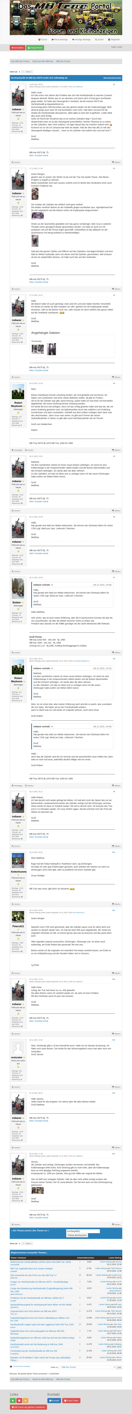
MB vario (118, 1304)
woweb (13, 1301)
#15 (113, 1154)
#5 (114, 456)
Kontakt (54, 1400)
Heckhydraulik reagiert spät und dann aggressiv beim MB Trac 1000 (42, 1324)
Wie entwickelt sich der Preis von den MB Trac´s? (33, 1275)
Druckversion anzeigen (21, 1366)
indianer (79, 981)
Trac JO (13, 1314)
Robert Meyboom (82, 661)
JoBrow (119, 1357)
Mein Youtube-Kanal (38, 155)
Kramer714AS (116, 1318)
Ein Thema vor (40, 1230)
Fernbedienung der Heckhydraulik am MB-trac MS (33, 1351)
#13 (113, 1040)
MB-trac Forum (63, 61)
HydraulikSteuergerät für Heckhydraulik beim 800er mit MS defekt (41, 1304)
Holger (13, 1340)
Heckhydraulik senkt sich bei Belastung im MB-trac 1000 (36, 1344)
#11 (113, 910)
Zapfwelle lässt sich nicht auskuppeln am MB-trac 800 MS (37, 1331)
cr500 (119, 1351)
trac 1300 (14, 1321)
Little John (117, 1324)
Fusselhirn (14, 1354)
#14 (113, 1093)
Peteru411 (80, 912)
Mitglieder (114, 39)
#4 (114, 383)
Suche (99, 39)
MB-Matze (14, 1334)
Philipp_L (14, 1360)
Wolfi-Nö (13, 1278)
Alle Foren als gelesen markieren (28, 1407)
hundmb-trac (116, 1275)
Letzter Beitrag (106, 1262)
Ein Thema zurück (22, 1230)
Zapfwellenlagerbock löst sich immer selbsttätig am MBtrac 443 (39, 1318)
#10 (113, 852)
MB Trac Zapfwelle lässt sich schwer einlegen (31, 1268)
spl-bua (119, 1262)
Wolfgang (118, 1344)
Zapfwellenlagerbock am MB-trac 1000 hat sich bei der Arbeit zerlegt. (42, 1338)
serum (12, 1327)
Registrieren (35, 48)
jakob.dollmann (16, 1294)
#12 (113, 979)
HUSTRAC (14, 1347)
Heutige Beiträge (81, 39)
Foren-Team (71, 1400)
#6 (114, 517)
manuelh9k (14, 1265)
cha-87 (13, 1285)
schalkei (13, 1271)
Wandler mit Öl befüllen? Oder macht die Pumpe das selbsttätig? (40, 1357)
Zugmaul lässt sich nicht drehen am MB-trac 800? (33, 1311)
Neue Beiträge (60, 39)
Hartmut (79, 87)
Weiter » (29, 72)
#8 (114, 659)
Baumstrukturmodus (112, 78)
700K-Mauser (116, 1268)
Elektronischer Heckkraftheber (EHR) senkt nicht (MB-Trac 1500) (40, 1262)
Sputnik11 (14, 1307)
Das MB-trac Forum (20, 61)
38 (80, 1275)
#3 (114, 295)
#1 (114, 84)
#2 (114, 168)
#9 (114, 791)
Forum (42, 39)
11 (80, 1357)
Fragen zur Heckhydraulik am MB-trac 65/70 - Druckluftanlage (39, 1282)
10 (80, 1324)
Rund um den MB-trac (43, 61)
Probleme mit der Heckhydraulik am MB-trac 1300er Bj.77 (37, 1298)
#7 (114, 577)
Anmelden (17, 48)
